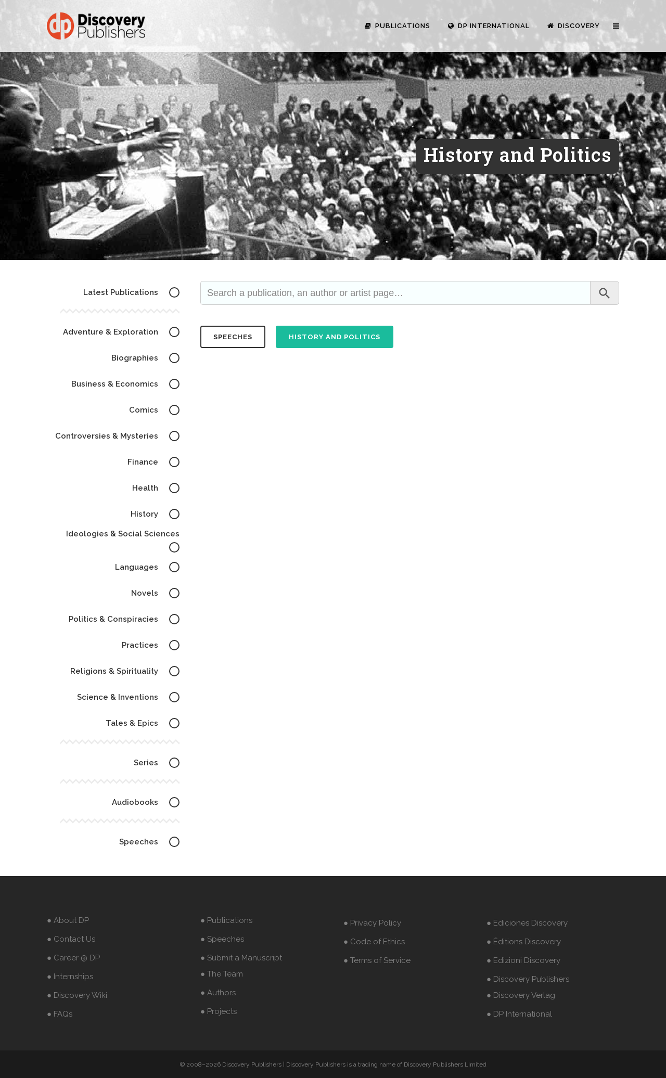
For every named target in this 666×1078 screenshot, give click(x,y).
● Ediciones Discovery (527, 923)
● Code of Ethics (374, 941)
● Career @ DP (73, 957)
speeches (232, 337)
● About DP (68, 920)
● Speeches (222, 939)
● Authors (218, 992)
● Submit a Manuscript (241, 957)
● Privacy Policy (372, 923)
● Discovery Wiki (77, 995)
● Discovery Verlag (520, 995)
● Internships (70, 976)
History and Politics (334, 337)
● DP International (519, 1014)
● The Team (221, 974)
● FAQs (59, 1014)
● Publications (226, 920)
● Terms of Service (377, 960)
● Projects (218, 1011)
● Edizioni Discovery (523, 960)
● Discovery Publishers (527, 979)
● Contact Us (71, 939)
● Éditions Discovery (523, 941)
